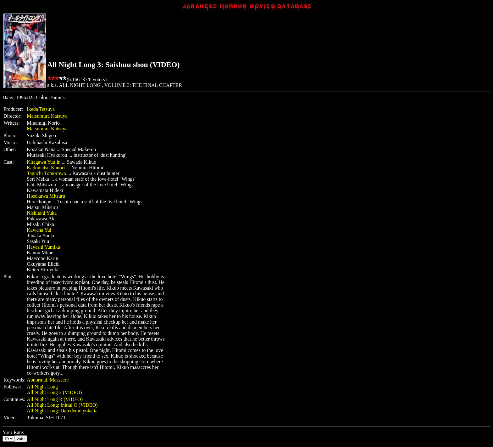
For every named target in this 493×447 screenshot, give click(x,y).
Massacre (59, 379)
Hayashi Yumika (43, 247)
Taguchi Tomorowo (46, 173)
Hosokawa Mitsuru (46, 196)
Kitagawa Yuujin (43, 162)
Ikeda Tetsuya (41, 109)
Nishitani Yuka (42, 213)
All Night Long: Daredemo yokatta (62, 410)
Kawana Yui (39, 230)
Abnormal (37, 379)
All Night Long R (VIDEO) (55, 399)
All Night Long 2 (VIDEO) (54, 392)
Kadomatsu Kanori (46, 167)
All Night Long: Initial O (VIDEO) (62, 405)
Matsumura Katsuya (47, 116)
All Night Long (42, 386)
